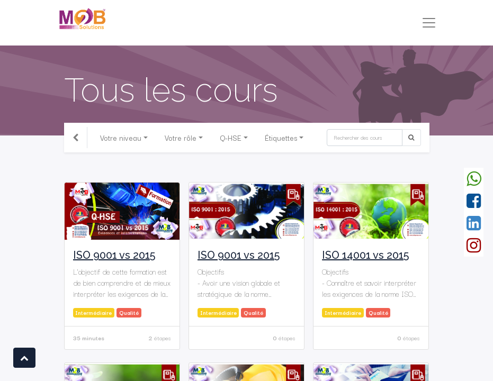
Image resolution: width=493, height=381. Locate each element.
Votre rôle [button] (180, 137)
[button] (24, 358)
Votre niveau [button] (120, 137)
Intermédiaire (93, 312)
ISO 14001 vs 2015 (365, 255)
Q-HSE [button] (230, 137)
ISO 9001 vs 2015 (114, 255)
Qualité (129, 312)
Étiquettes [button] (281, 137)
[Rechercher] (364, 137)
